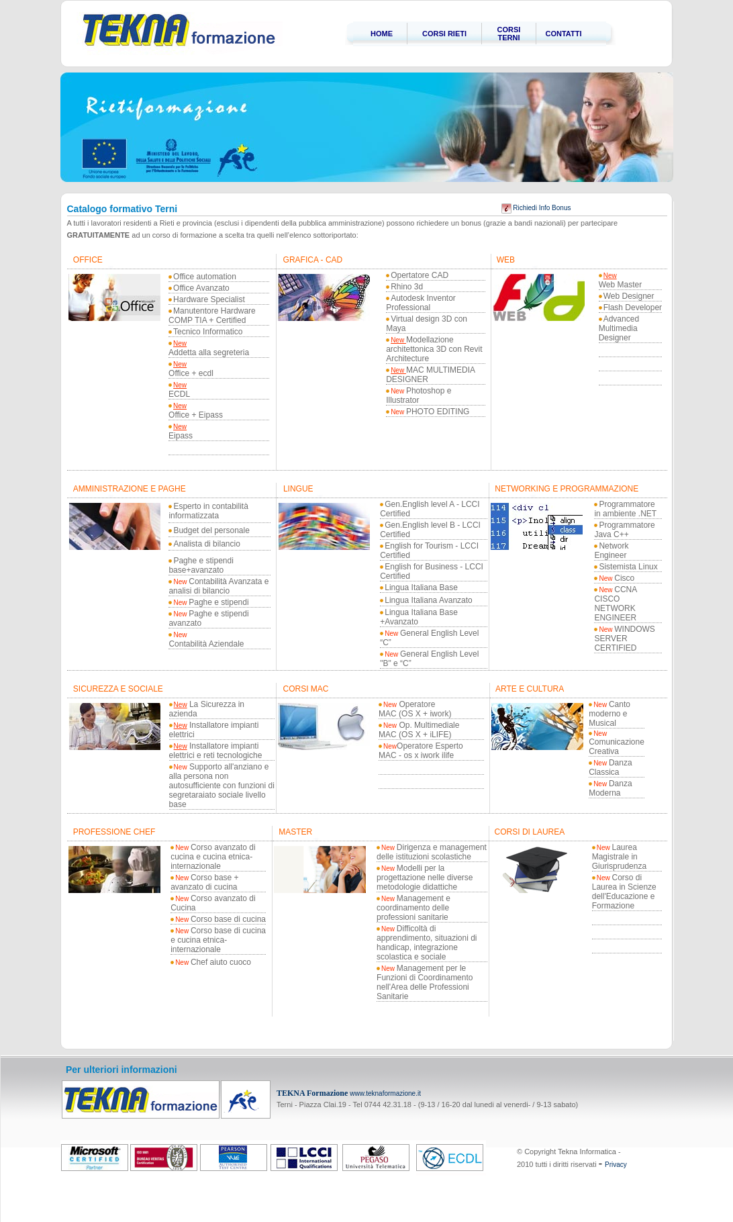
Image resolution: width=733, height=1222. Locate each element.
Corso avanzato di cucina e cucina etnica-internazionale (213, 857)
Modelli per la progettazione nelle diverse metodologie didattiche (425, 877)
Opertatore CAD (419, 275)
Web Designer (628, 296)
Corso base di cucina (220, 919)
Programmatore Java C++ (624, 529)
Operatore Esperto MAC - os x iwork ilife (421, 750)
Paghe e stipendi (210, 602)
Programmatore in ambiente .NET (625, 509)
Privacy (616, 1164)
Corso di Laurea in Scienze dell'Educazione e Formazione (624, 891)
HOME (382, 34)
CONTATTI (564, 34)
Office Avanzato (201, 288)
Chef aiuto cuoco (213, 962)
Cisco (616, 578)
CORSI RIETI (444, 34)
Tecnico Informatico (207, 331)
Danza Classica (610, 767)
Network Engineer (611, 550)
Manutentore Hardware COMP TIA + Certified (212, 315)
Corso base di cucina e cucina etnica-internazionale (218, 940)
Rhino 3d (407, 286)
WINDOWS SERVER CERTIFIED (624, 638)
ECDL (179, 394)
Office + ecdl (190, 373)
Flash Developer (632, 307)
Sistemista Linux (628, 566)
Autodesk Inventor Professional (421, 302)
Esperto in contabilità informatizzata (208, 511)
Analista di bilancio (206, 544)
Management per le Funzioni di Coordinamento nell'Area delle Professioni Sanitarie (425, 982)
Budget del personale (211, 530)
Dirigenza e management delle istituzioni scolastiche (432, 852)
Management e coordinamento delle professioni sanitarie (413, 908)
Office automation (204, 276)
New (180, 343)
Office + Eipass (195, 415)
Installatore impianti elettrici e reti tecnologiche (215, 750)
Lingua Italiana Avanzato (429, 600)
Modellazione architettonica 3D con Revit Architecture (434, 349)
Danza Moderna (610, 788)
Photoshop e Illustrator (418, 395)
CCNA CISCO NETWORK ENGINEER (615, 603)
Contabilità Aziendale (206, 644)
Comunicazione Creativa (616, 743)
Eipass (180, 435)
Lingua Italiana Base (421, 587)
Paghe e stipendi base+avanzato (200, 565)
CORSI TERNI (509, 34)
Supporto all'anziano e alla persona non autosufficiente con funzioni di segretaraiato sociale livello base (222, 785)
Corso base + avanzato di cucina (204, 882)
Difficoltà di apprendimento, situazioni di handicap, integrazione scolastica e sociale (427, 942)
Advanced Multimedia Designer (619, 328)
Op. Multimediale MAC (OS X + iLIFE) (419, 729)
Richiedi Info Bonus (536, 207)
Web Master (620, 284)
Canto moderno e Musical (609, 714)
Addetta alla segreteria (208, 352)
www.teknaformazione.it (385, 1093)
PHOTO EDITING (437, 411)
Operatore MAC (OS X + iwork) (415, 709)
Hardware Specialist (209, 299)
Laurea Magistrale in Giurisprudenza (619, 857)
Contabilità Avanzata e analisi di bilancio (218, 586)
